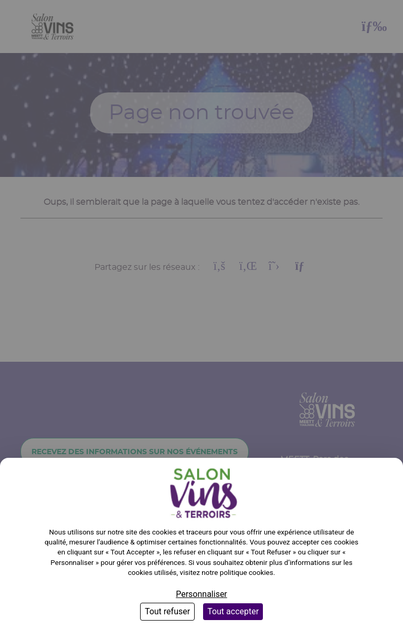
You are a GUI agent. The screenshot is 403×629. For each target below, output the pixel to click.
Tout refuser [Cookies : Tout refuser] (167, 611)
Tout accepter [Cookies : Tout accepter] (233, 611)
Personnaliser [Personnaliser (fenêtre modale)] (201, 594)
